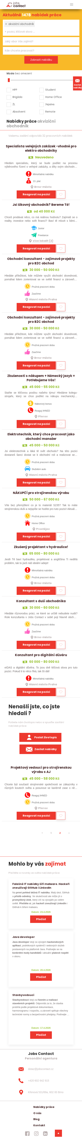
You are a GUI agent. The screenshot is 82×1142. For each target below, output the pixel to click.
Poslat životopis (40, 737)
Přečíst (41, 919)
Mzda (10, 73)
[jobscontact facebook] (27, 1133)
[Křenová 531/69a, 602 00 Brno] (41, 1092)
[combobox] (41, 28)
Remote (50, 111)
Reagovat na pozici (36, 194)
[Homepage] (16, 4)
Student (50, 90)
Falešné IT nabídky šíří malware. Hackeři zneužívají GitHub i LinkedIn (40, 885)
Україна (49, 104)
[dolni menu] (58, 1133)
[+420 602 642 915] (41, 1080)
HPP (15, 90)
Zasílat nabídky (77, 83)
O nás (37, 1113)
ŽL (14, 104)
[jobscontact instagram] (36, 1133)
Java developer (23, 937)
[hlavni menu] (72, 4)
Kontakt (39, 1125)
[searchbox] (39, 32)
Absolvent (19, 111)
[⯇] (42, 833)
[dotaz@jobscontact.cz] (41, 1069)
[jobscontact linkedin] (45, 1133)
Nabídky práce (43, 1107)
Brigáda (17, 97)
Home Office (53, 97)
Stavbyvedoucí (23, 995)
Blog (36, 1119)
